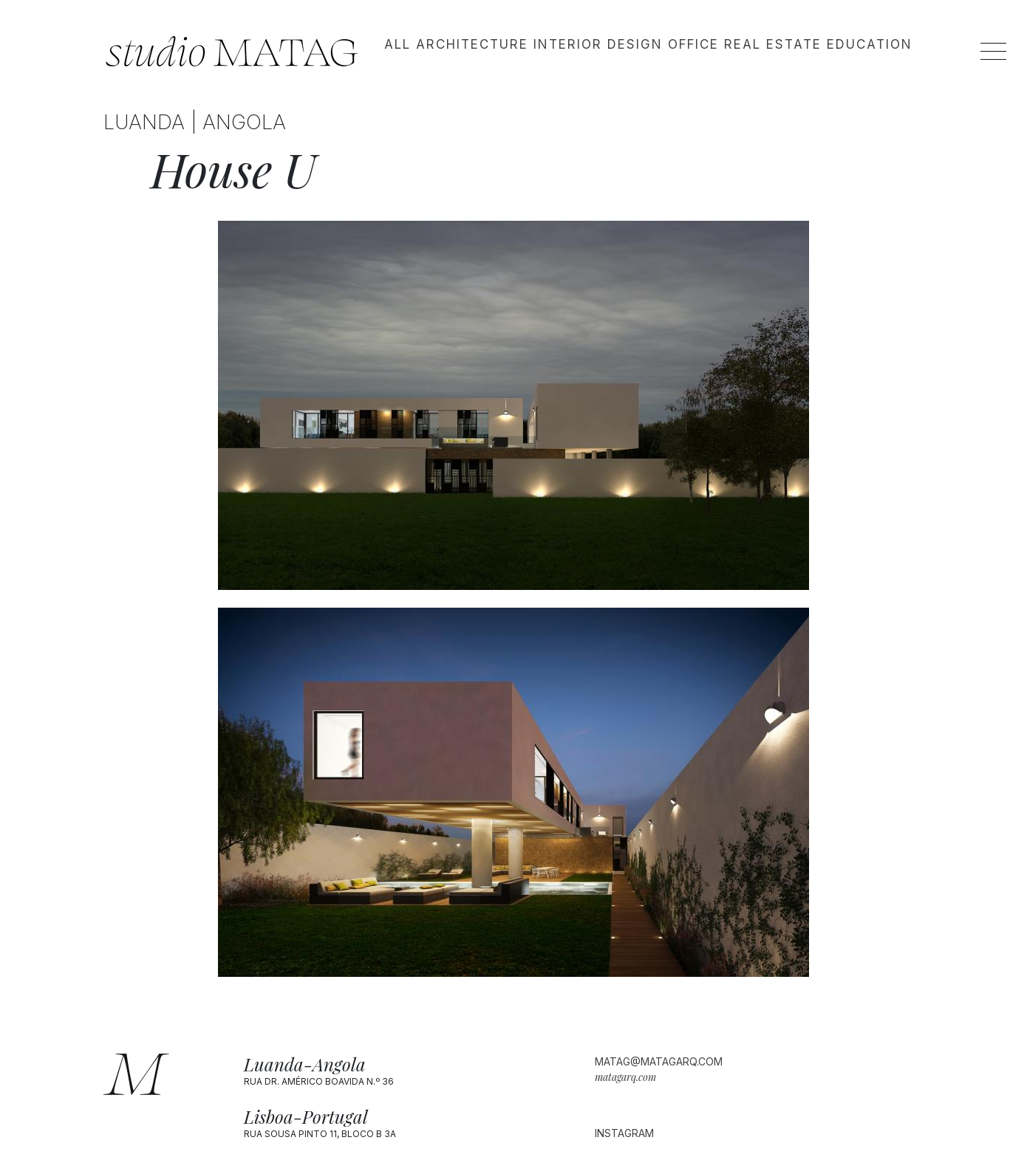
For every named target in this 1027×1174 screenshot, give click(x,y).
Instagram (624, 1133)
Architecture (472, 44)
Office (693, 44)
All (397, 44)
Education (869, 44)
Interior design (598, 44)
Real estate (773, 44)
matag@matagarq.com (659, 1061)
